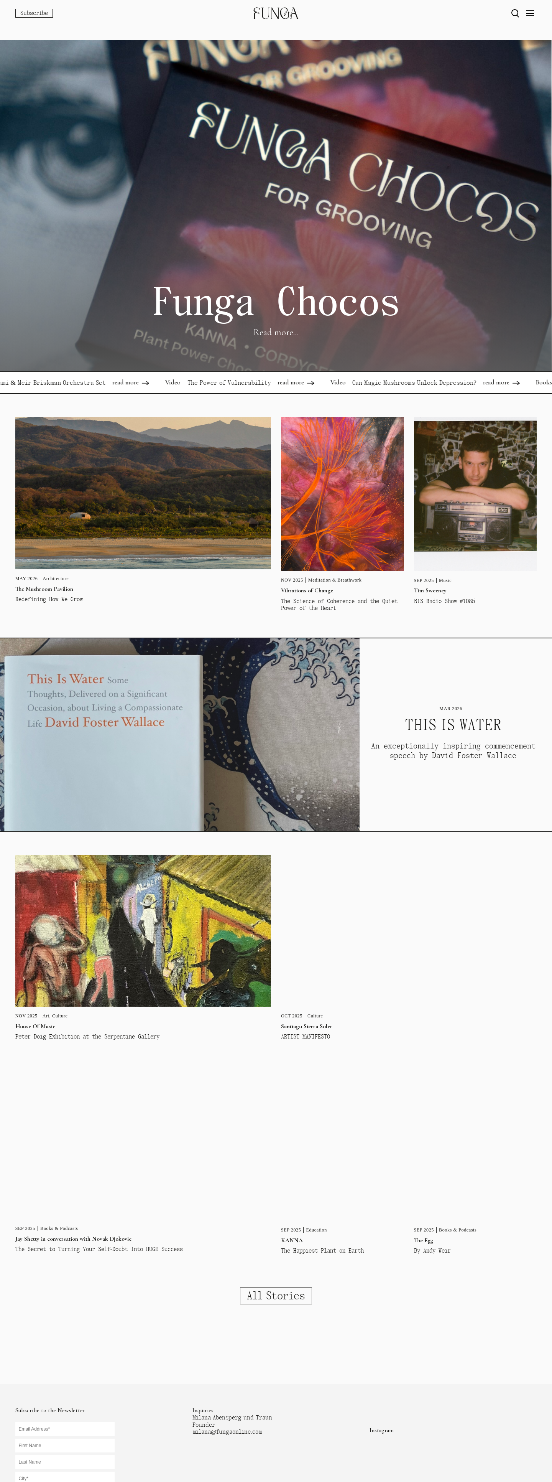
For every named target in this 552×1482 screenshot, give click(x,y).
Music (445, 580)
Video (181, 382)
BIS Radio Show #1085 (444, 601)
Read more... (276, 332)
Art (46, 1016)
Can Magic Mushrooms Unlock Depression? (423, 382)
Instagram (382, 1430)
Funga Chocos (276, 302)
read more (134, 382)
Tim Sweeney (430, 590)
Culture (59, 1016)
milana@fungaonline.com (227, 1431)
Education (316, 1230)
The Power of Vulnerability (237, 382)
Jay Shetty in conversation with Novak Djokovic (73, 1238)
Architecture (56, 578)
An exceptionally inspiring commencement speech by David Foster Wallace (453, 750)
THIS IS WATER (453, 724)
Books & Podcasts (59, 1228)
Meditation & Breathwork (334, 580)
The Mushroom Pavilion (44, 588)
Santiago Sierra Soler (306, 1026)
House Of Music (35, 1026)
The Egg (423, 1240)
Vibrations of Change (307, 590)
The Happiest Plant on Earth (322, 1250)
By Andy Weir (432, 1250)
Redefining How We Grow (49, 599)
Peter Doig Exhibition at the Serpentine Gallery (87, 1036)
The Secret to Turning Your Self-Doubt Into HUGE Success (99, 1249)
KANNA (292, 1240)
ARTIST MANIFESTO (305, 1036)
